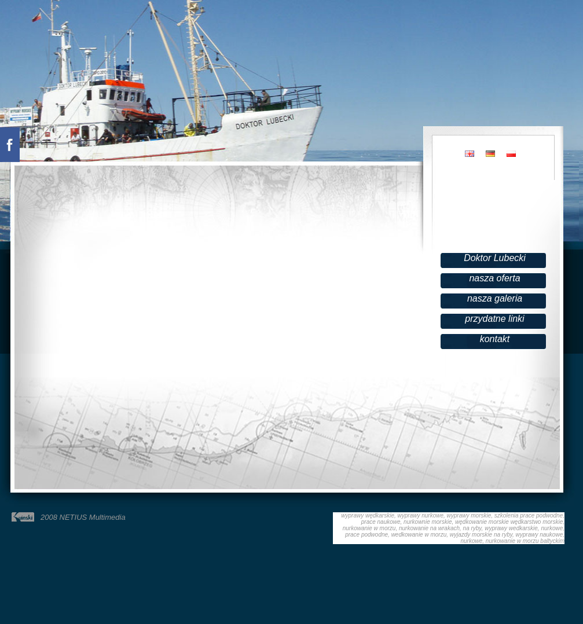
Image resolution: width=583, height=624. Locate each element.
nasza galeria (494, 298)
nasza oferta (494, 278)
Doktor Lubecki (495, 258)
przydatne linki (494, 319)
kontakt (495, 339)
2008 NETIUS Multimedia (83, 517)
